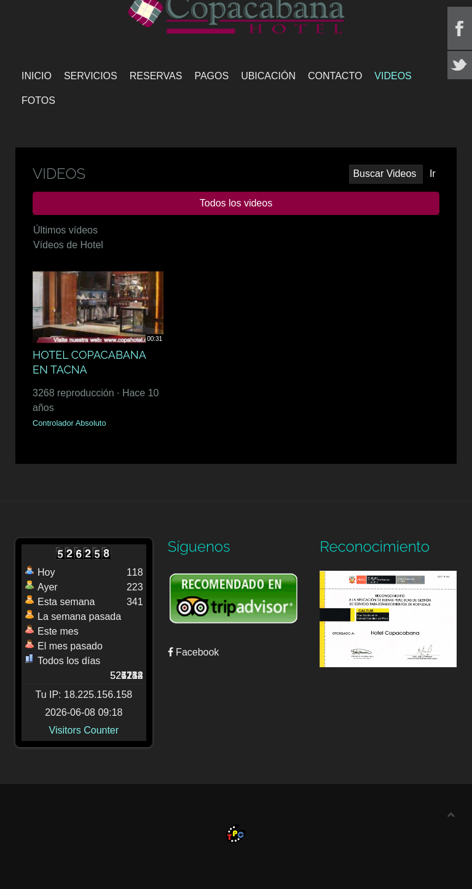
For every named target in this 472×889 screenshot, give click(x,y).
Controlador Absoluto (69, 423)
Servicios (90, 76)
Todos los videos (236, 203)
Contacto (335, 76)
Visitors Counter (84, 730)
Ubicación (268, 76)
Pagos (211, 76)
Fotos (38, 100)
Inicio (37, 76)
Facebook (193, 652)
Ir (433, 173)
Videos (392, 76)
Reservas (156, 76)
